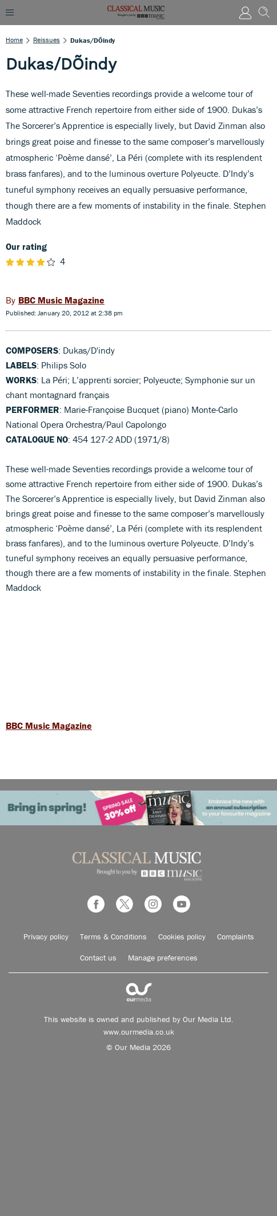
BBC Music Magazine (49, 725)
